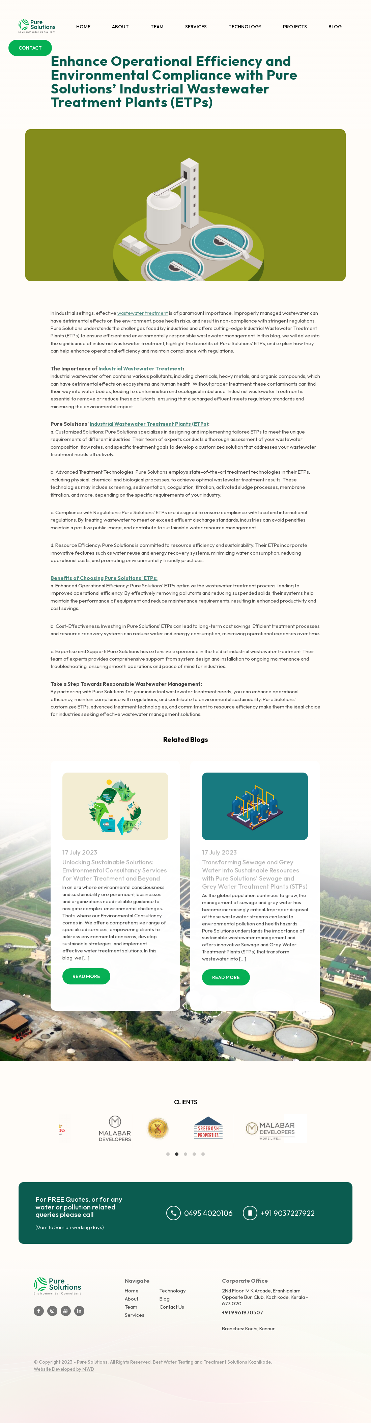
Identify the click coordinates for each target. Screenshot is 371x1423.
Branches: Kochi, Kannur (248, 1328)
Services (196, 27)
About (120, 27)
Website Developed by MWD (64, 1369)
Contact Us (172, 1307)
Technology (244, 27)
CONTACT (30, 48)
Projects (295, 27)
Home (83, 27)
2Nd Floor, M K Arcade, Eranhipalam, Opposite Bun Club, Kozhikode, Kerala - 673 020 (265, 1297)
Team (157, 27)
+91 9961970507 (242, 1312)
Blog (335, 27)
